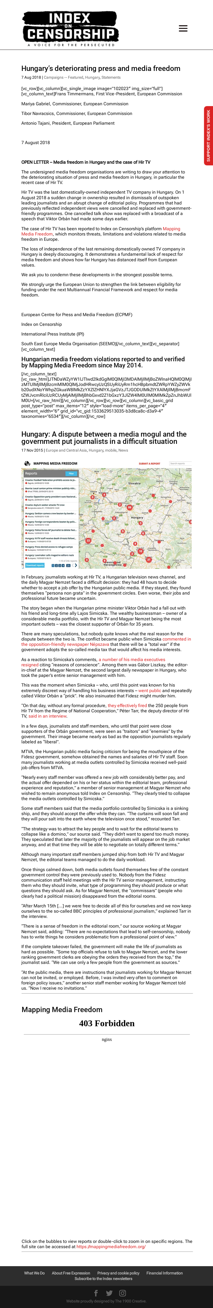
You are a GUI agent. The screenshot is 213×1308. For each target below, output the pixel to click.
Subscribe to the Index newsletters (103, 1278)
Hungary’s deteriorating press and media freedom (101, 68)
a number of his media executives (132, 659)
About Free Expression (71, 1273)
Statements (111, 77)
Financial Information (164, 1273)
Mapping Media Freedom (63, 365)
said (33, 716)
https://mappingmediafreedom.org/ (111, 1246)
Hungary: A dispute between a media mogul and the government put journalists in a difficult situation (104, 438)
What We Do (34, 1273)
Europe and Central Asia (66, 450)
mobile (110, 450)
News (123, 450)
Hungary (92, 77)
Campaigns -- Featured (63, 77)
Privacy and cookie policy (118, 1273)
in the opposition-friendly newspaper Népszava (106, 641)
